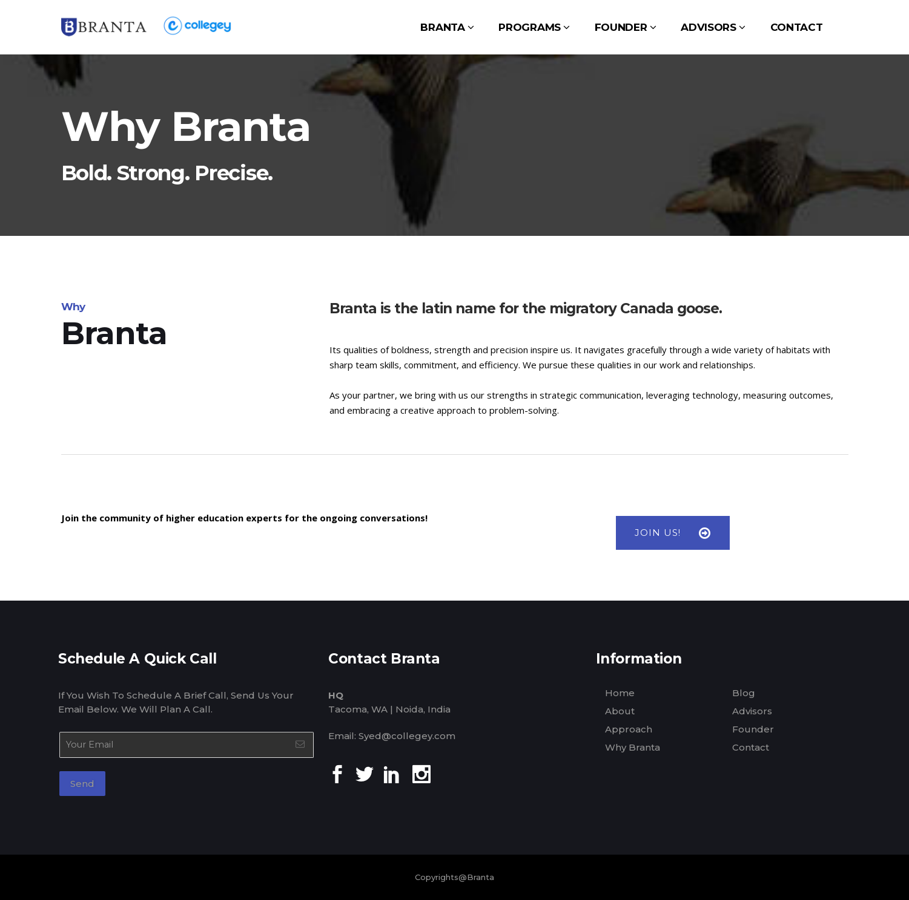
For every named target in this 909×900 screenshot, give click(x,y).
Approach (628, 729)
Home (620, 693)
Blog (743, 693)
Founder (753, 729)
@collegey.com (418, 736)
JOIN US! (673, 533)
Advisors (752, 711)
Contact (750, 747)
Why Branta (632, 747)
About (620, 711)
